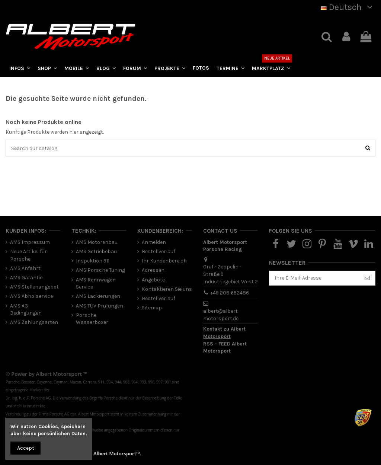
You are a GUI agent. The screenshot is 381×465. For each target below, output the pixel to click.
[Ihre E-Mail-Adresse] (314, 278)
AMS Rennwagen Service (96, 283)
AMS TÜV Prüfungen (99, 306)
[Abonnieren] (367, 278)
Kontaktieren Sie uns (167, 289)
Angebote (153, 280)
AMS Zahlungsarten (34, 322)
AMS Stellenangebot (34, 287)
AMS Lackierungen (98, 296)
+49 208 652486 (229, 293)
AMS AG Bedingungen (26, 309)
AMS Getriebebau (96, 251)
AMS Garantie (26, 277)
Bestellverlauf (158, 251)
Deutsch (348, 7)
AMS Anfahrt (25, 268)
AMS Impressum (30, 242)
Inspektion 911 (92, 261)
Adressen (153, 270)
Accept (25, 448)
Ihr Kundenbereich (164, 261)
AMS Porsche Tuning (100, 270)
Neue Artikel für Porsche (28, 255)
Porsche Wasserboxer (92, 319)
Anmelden (154, 242)
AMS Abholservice (31, 296)
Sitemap (152, 308)
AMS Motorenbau (97, 242)
